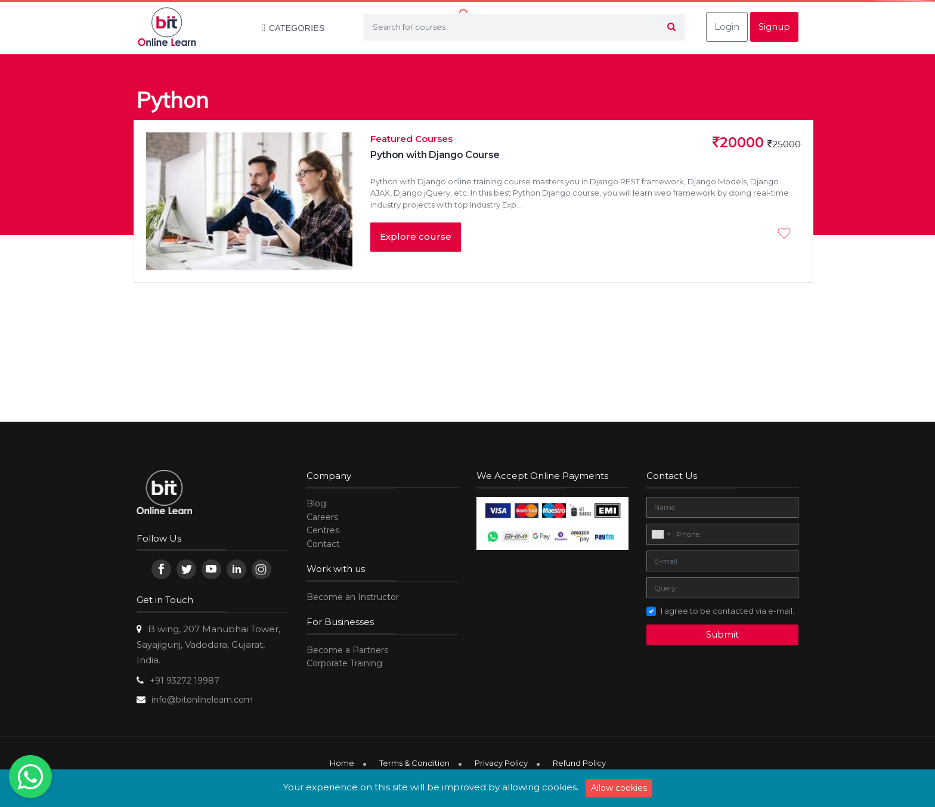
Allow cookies (619, 788)
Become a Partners (347, 650)
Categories (287, 28)
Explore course (415, 236)
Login (726, 26)
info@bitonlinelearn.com (202, 699)
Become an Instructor (352, 597)
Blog (316, 503)
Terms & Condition (414, 763)
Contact (323, 544)
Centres (322, 530)
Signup (774, 26)
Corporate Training (344, 663)
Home (342, 763)
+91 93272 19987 (184, 680)
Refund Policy (579, 763)
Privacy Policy (501, 763)
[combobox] (660, 534)
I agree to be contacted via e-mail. (727, 611)
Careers (322, 517)
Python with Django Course (435, 154)
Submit (722, 634)
